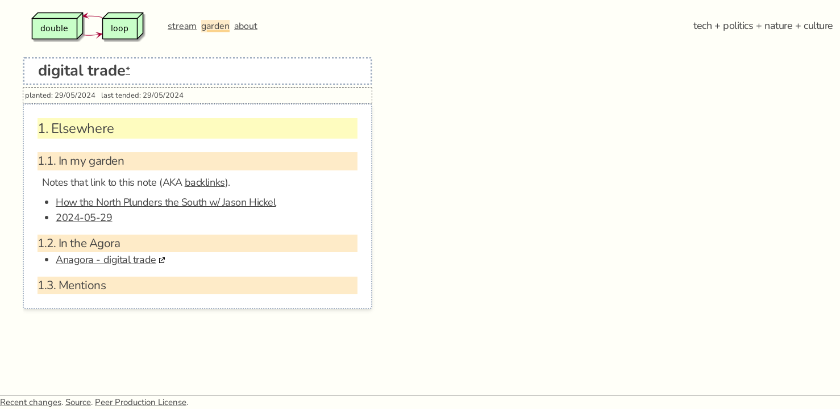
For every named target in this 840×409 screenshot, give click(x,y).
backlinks (205, 182)
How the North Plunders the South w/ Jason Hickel (166, 202)
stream (182, 26)
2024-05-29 (84, 217)
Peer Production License (140, 402)
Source (78, 402)
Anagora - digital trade (106, 259)
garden (215, 26)
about (245, 26)
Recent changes (30, 402)
